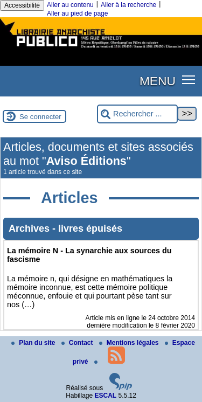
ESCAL (106, 395)
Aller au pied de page (77, 13)
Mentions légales (130, 342)
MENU (158, 81)
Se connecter (40, 117)
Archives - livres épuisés (65, 228)
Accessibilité (22, 5)
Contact (78, 342)
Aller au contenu (70, 5)
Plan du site (34, 342)
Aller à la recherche (128, 5)
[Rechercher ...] (137, 114)
